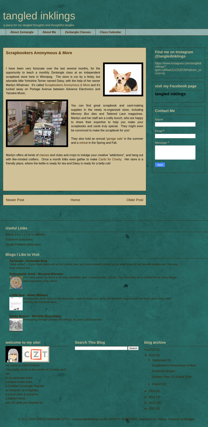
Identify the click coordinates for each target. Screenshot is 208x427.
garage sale (114, 138)
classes (44, 155)
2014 (152, 397)
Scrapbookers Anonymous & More (67, 85)
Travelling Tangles (163, 371)
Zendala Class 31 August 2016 (171, 376)
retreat (84, 142)
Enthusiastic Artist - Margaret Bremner (36, 274)
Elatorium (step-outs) (19, 239)
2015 (152, 391)
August (157, 384)
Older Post (134, 200)
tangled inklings (39, 16)
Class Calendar (110, 32)
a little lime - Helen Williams (28, 295)
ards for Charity (109, 159)
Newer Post (15, 200)
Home (75, 200)
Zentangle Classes (78, 32)
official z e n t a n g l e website (25, 234)
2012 (152, 408)
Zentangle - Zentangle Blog (28, 260)
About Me (49, 32)
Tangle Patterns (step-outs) (23, 244)
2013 (152, 402)
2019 (152, 349)
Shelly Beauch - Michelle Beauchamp (35, 316)
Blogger (189, 419)
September (160, 360)
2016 (152, 355)
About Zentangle (22, 32)
